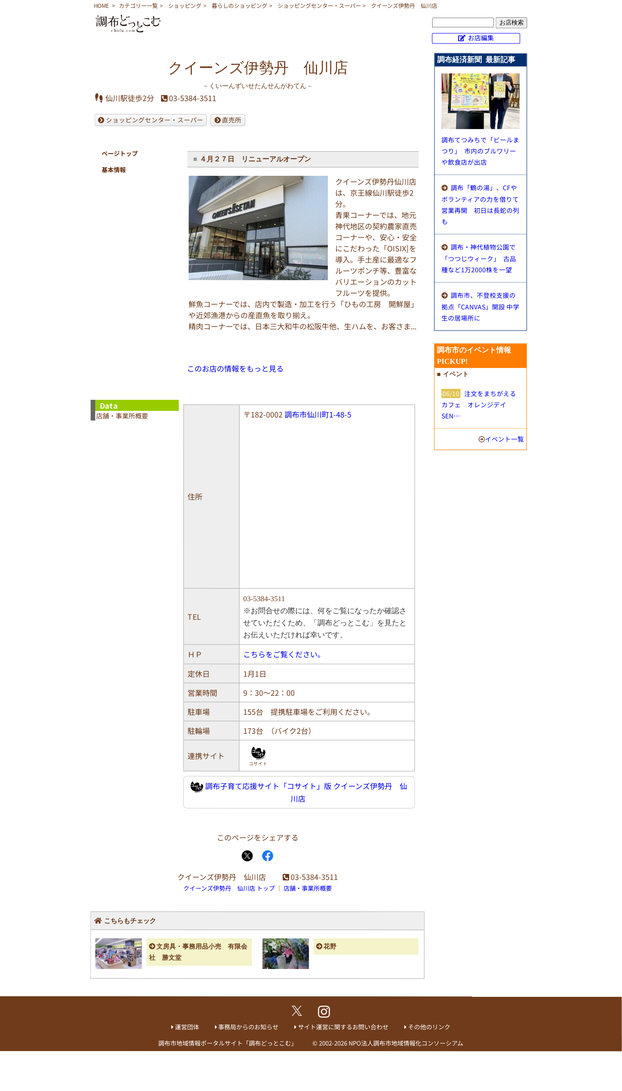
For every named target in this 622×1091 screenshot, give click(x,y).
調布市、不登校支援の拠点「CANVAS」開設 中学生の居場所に (480, 306)
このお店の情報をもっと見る (235, 368)
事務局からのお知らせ (248, 1026)
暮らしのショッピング (239, 5)
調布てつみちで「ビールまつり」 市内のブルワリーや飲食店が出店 (480, 151)
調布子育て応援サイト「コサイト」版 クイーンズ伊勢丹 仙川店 (299, 792)
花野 (330, 946)
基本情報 (114, 169)
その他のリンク (429, 1026)
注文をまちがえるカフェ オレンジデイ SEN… (478, 404)
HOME (101, 5)
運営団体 (187, 1026)
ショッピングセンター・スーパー (319, 5)
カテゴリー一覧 (138, 5)
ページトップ (120, 153)
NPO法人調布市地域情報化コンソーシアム (406, 1043)
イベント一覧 (504, 438)
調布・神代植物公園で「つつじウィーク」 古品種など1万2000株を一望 (478, 258)
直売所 (231, 119)
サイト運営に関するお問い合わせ (343, 1026)
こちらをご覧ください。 (284, 654)
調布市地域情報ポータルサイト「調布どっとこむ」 (227, 1043)
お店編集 (481, 37)
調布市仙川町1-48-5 (318, 414)
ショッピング (184, 5)
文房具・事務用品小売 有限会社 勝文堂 (198, 952)
